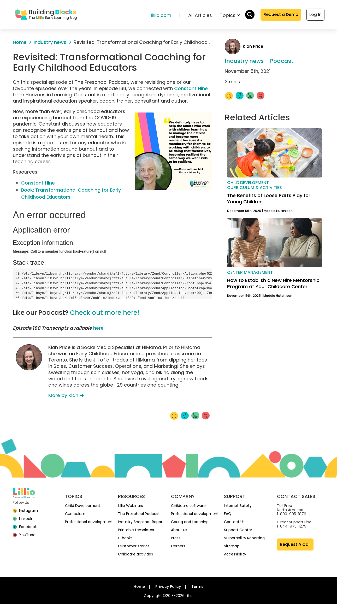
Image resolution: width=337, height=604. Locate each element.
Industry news (244, 61)
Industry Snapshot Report (141, 521)
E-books (125, 538)
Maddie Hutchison (278, 211)
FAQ (227, 513)
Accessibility (235, 554)
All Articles (200, 15)
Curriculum (75, 513)
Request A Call (295, 544)
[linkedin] (23, 519)
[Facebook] (25, 527)
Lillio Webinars (130, 505)
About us (179, 529)
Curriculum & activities (254, 187)
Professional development (89, 521)
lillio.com (161, 15)
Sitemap (231, 546)
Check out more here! (104, 312)
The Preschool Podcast (139, 513)
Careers (178, 546)
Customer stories (134, 546)
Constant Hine (191, 88)
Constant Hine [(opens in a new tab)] (38, 183)
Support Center (238, 529)
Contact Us (234, 521)
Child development (248, 182)
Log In (315, 14)
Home (139, 586)
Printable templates (136, 529)
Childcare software (188, 505)
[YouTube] (24, 535)
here (98, 328)
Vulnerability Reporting (244, 538)
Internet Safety (238, 505)
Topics (230, 15)
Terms (197, 586)
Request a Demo (280, 14)
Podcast (281, 61)
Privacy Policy (168, 586)
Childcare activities (135, 554)
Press (175, 538)
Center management (250, 272)
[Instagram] (25, 510)
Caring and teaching (190, 521)
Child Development (82, 505)
